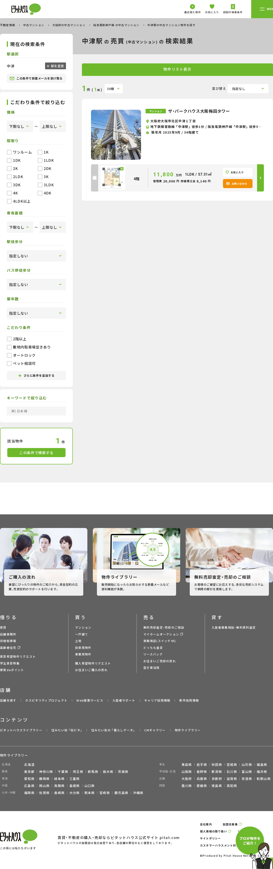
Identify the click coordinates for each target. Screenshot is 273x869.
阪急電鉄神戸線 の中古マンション (116, 25)
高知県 (232, 785)
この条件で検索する (36, 452)
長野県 (202, 771)
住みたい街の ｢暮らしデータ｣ (113, 730)
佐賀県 (44, 792)
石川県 (232, 771)
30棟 (110, 88)
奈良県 (247, 778)
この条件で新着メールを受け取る (36, 78)
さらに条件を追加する (36, 375)
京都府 (217, 778)
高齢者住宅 (8, 647)
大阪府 (187, 778)
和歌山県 (264, 778)
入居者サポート (123, 700)
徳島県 (217, 785)
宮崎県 (104, 792)
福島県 (262, 764)
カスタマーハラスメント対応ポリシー (225, 845)
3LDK (46, 184)
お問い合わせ (236, 183)
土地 (78, 641)
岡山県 (44, 785)
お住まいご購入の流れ (91, 670)
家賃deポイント (12, 670)
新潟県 (217, 771)
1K (43, 152)
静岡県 (44, 778)
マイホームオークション (161, 634)
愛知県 (29, 778)
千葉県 (63, 771)
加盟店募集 (230, 824)
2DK (44, 168)
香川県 (187, 785)
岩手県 (202, 764)
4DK (44, 193)
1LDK (46, 160)
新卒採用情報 (189, 700)
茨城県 (123, 771)
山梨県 (187, 771)
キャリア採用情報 (157, 700)
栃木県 (108, 771)
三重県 (74, 778)
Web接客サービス (89, 700)
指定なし (238, 88)
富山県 (247, 771)
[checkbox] (94, 178)
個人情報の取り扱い (213, 831)
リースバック (153, 654)
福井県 (262, 771)
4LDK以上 (19, 201)
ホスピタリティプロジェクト (46, 700)
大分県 (74, 792)
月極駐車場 (8, 641)
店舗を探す (8, 700)
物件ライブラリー (188, 730)
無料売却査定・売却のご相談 (163, 627)
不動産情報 (8, 25)
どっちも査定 (153, 647)
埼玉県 (78, 771)
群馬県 (93, 771)
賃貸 (3, 627)
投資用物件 (83, 647)
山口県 (89, 785)
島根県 (74, 785)
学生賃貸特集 (10, 663)
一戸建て (81, 634)
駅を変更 (57, 66)
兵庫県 (202, 778)
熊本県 (89, 792)
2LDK (15, 176)
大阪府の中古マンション (69, 25)
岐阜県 (59, 778)
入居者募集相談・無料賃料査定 (234, 627)
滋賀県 (232, 778)
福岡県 (29, 792)
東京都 (29, 771)
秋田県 (217, 764)
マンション (83, 627)
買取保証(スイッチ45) (159, 641)
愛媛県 (202, 785)
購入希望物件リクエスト (93, 663)
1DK (14, 160)
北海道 (29, 764)
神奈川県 (46, 771)
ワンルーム (19, 152)
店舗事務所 (8, 634)
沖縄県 (138, 792)
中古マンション (34, 25)
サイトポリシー (210, 838)
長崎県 (59, 792)
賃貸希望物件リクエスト (18, 656)
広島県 (29, 785)
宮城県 (232, 764)
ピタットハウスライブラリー (21, 730)
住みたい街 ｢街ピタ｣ (66, 730)
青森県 (187, 764)
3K (43, 176)
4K (12, 193)
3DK (14, 184)
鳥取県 (59, 785)
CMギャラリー (155, 730)
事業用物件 (83, 654)
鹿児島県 (121, 792)
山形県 (247, 764)
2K (12, 168)
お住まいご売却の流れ (159, 661)
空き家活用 (151, 667)
